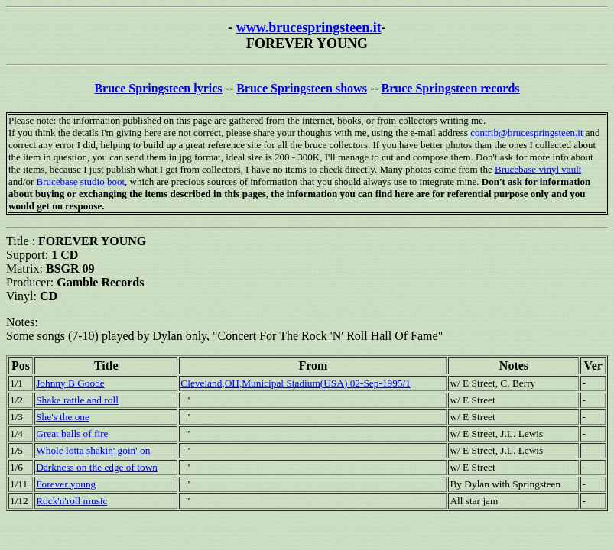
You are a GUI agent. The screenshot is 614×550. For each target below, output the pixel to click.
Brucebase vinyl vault (538, 169)
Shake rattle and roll (77, 400)
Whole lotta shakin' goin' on (93, 450)
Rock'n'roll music (71, 500)
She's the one (62, 416)
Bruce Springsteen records (451, 88)
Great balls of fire (72, 433)
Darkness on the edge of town (97, 467)
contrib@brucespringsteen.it (526, 132)
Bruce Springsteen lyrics (158, 88)
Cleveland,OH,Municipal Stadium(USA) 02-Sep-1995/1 (295, 383)
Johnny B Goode (70, 383)
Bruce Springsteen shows (301, 88)
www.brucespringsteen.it (309, 27)
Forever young (66, 484)
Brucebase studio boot (80, 181)
